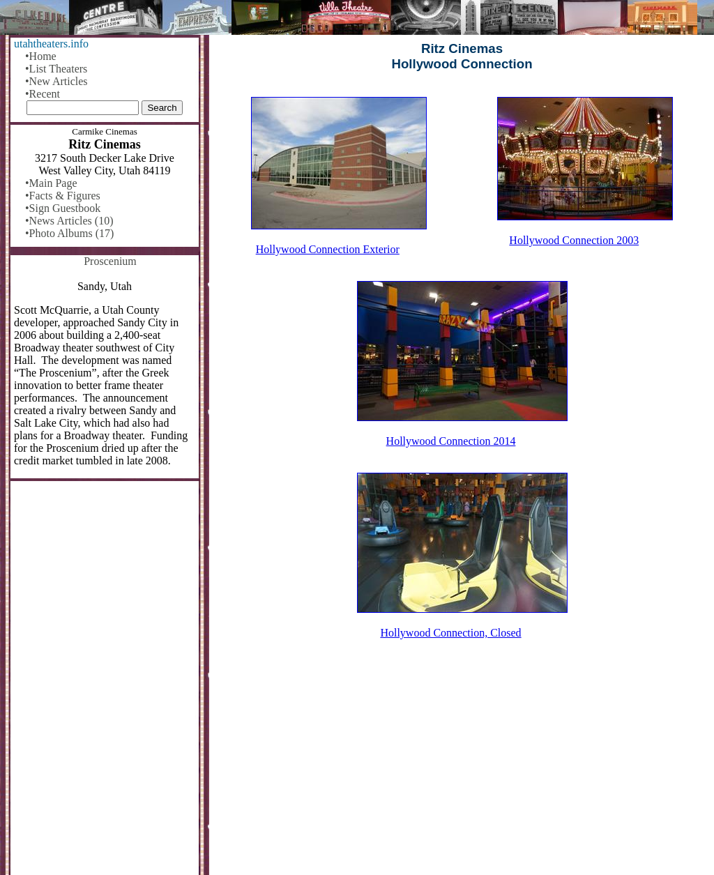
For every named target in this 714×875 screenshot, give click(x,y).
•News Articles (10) (69, 221)
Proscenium (110, 261)
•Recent (42, 94)
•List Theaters (56, 69)
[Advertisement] (461, 766)
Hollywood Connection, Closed (450, 633)
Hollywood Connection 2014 (451, 441)
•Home (40, 56)
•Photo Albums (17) (69, 233)
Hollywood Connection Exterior (328, 249)
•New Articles (56, 81)
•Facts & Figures (62, 195)
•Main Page (51, 183)
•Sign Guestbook (62, 208)
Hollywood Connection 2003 (574, 240)
